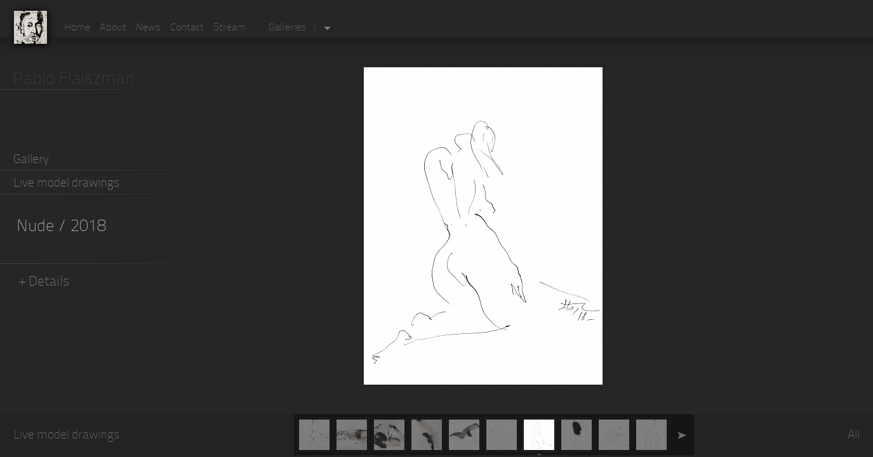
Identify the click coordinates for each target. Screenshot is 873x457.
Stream (229, 28)
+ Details (44, 282)
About (113, 28)
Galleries (287, 28)
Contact (187, 28)
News (148, 28)
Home (77, 28)
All (854, 436)
